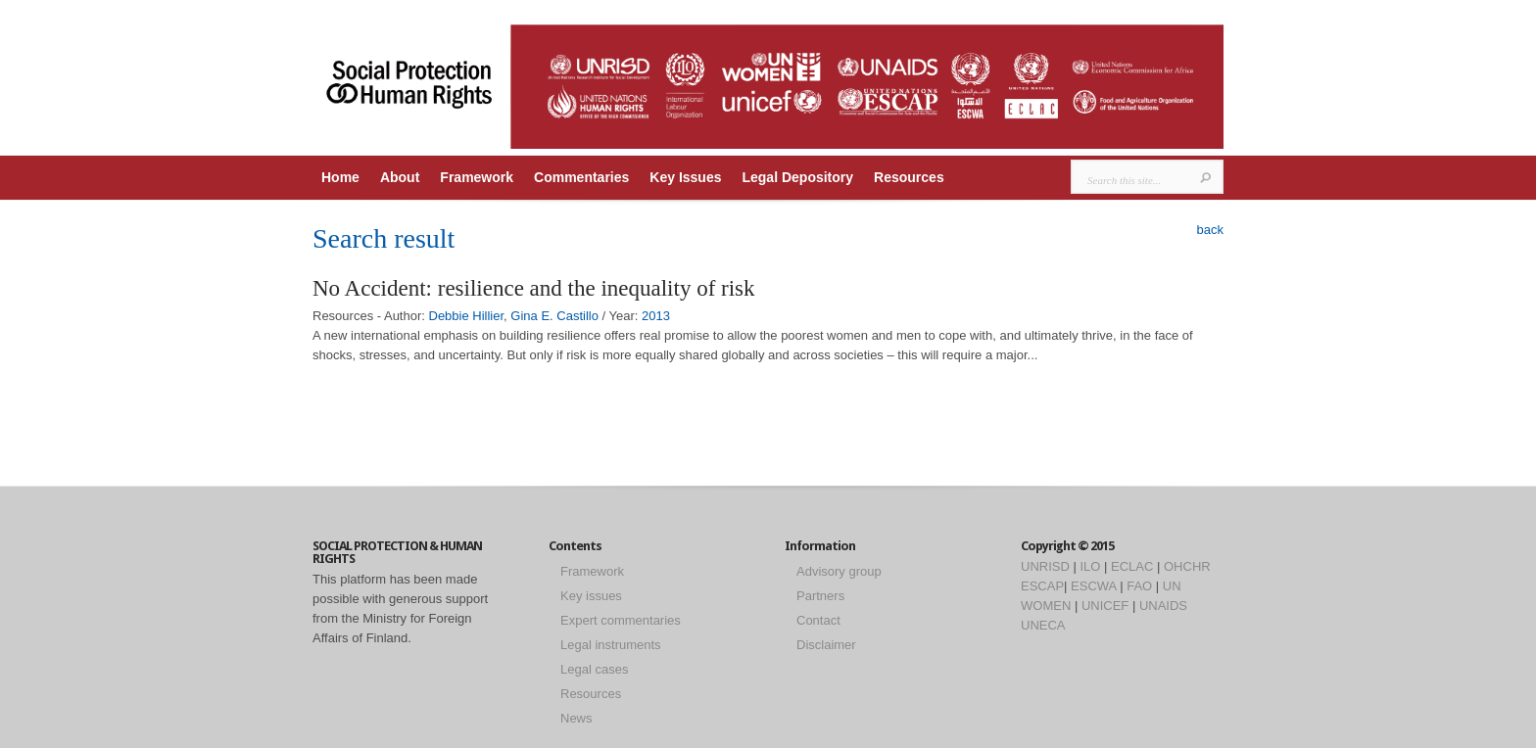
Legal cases (594, 669)
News (576, 718)
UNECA (1043, 625)
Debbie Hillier (466, 315)
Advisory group (839, 571)
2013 (656, 315)
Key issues (591, 595)
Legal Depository (797, 177)
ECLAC (1132, 566)
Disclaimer (826, 644)
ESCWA (1093, 586)
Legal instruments (610, 644)
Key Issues (685, 177)
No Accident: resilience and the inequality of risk (533, 288)
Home (340, 177)
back (1210, 229)
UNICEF (1104, 605)
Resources (909, 177)
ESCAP (1042, 586)
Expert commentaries (620, 620)
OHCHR (1187, 566)
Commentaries (581, 177)
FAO (1139, 586)
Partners (820, 595)
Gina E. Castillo (554, 315)
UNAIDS (1163, 605)
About (399, 177)
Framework (476, 177)
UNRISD (1045, 566)
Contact (818, 620)
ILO (1090, 566)
